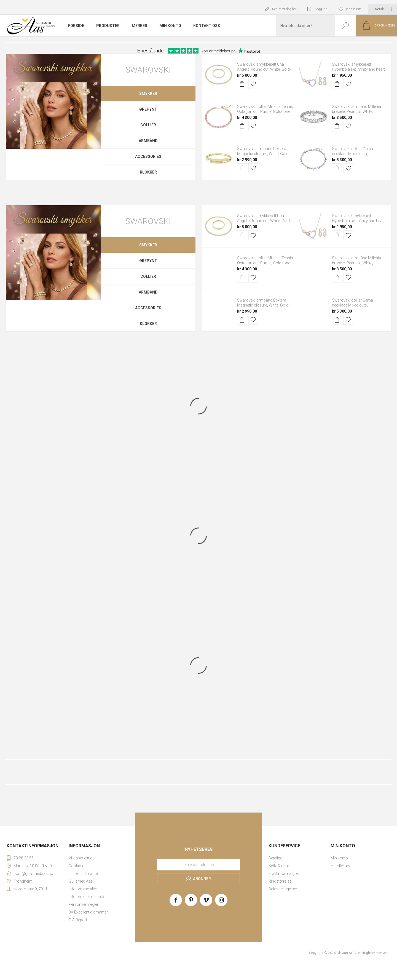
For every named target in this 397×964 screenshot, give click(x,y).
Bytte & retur (279, 866)
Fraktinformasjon (284, 873)
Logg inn (321, 9)
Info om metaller (83, 889)
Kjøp (242, 84)
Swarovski (148, 69)
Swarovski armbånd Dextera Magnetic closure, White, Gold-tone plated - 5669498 (263, 154)
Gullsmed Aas (81, 881)
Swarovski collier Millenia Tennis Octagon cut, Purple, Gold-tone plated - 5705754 (265, 111)
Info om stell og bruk (86, 896)
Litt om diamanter (84, 873)
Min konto (339, 858)
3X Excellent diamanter (88, 912)
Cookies (76, 866)
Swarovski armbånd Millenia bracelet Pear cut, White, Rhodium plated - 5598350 (356, 111)
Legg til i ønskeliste (253, 84)
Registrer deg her (284, 9)
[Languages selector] (382, 9)
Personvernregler (83, 904)
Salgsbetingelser (283, 889)
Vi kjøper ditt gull (82, 858)
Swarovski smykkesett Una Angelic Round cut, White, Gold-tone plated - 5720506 (264, 69)
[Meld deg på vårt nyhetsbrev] (198, 864)
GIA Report (78, 920)
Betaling (275, 858)
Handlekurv (340, 866)
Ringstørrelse (280, 881)
